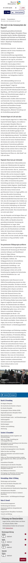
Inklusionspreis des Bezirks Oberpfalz (11, 464)
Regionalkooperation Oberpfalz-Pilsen (11, 412)
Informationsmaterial (7, 422)
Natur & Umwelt (5, 500)
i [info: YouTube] (25, 534)
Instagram (13, 395)
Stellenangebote (5, 419)
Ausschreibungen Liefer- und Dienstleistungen (13, 417)
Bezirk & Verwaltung (6, 400)
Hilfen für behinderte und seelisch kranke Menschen (12, 454)
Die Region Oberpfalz (6, 403)
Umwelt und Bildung (6, 514)
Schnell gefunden (17, 12)
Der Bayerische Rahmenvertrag (9, 446)
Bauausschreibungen (6, 415)
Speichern (22, 559)
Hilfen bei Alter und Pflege (8, 451)
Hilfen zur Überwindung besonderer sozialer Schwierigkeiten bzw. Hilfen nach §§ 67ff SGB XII (13, 459)
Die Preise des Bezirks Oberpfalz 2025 (11, 483)
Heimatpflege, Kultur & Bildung (9, 478)
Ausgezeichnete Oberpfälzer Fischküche (12, 511)
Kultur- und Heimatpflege (8, 486)
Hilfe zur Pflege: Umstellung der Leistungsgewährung (9, 440)
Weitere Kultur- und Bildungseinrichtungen (13, 496)
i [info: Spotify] (25, 539)
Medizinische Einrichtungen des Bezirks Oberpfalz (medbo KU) (12, 467)
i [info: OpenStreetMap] (25, 545)
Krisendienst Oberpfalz (7, 462)
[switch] (4, 536)
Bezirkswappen (5, 424)
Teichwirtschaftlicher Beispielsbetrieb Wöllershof (11, 508)
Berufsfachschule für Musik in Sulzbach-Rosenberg (12, 493)
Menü (7, 12)
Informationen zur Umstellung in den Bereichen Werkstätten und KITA (14, 443)
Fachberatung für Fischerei (8, 505)
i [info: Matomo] (25, 553)
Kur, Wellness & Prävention (8, 470)
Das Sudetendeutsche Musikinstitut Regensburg (14, 488)
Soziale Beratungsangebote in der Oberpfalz (13, 449)
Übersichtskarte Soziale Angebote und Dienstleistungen (11, 436)
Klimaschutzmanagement (8, 503)
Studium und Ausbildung (7, 426)
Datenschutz (9, 528)
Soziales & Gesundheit (7, 432)
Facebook (5, 395)
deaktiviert (9, 536)
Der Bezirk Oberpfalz (6, 408)
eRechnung (4, 428)
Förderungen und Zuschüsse (8, 481)
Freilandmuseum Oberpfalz (8, 490)
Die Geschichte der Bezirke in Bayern (11, 406)
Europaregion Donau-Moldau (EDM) (10, 410)
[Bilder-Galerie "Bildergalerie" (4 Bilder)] (14, 376)
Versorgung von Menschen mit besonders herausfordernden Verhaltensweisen (12, 473)
